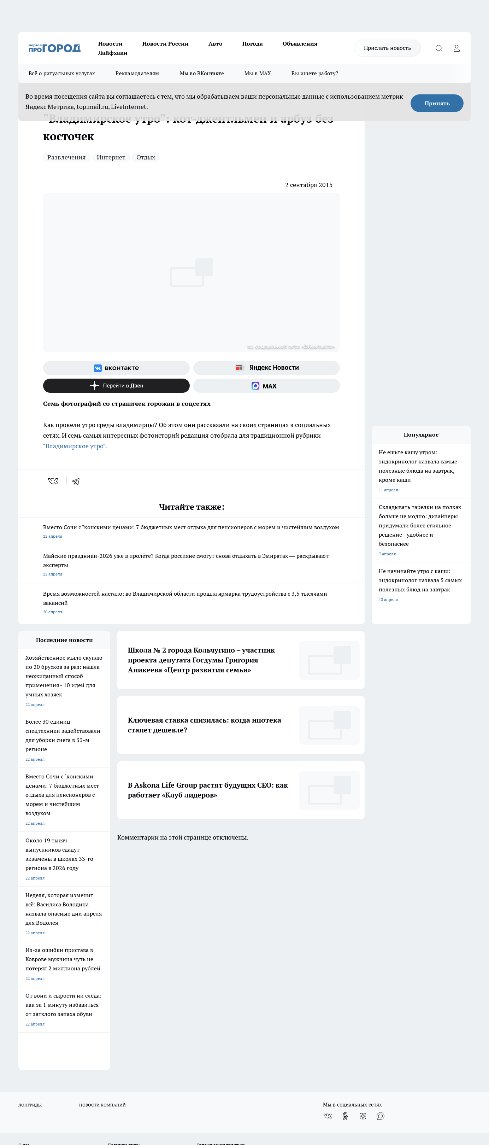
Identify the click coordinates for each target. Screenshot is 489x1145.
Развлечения (66, 157)
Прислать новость (387, 47)
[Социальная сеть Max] (266, 386)
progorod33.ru (228, 1066)
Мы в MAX (258, 73)
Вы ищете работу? (314, 73)
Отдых (145, 157)
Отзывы (26, 933)
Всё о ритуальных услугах (62, 73)
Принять (437, 103)
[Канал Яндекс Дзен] (116, 386)
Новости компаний (127, 942)
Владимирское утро (74, 446)
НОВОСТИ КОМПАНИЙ (102, 884)
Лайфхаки (113, 52)
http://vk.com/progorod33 (44, 1083)
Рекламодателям (137, 73)
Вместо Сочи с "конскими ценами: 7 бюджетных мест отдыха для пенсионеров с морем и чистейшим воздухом (191, 532)
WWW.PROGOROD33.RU (78, 974)
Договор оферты (35, 942)
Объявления (300, 43)
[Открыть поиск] (439, 48)
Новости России (165, 43)
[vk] (54, 481)
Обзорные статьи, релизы (133, 933)
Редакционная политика (221, 924)
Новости (110, 43)
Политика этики (124, 924)
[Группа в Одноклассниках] (345, 896)
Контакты (207, 933)
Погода (252, 43)
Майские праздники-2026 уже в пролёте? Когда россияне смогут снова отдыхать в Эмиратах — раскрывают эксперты (191, 565)
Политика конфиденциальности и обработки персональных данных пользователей (230, 949)
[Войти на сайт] (456, 48)
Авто (215, 43)
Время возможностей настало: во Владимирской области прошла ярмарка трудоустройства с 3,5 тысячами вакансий (191, 603)
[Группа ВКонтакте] (116, 368)
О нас (23, 924)
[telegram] (78, 481)
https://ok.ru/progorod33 (98, 1083)
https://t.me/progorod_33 (150, 1083)
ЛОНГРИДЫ (30, 884)
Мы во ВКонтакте (202, 73)
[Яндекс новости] (266, 368)
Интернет (111, 157)
